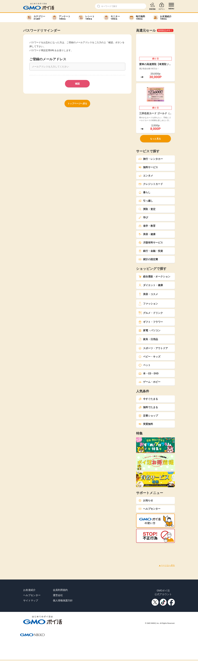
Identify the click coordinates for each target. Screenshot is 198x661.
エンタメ (145, 175)
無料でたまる (148, 407)
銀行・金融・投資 (150, 250)
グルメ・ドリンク (150, 313)
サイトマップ (30, 600)
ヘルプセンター (149, 508)
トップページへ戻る (77, 103)
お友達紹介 (29, 589)
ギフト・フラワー (150, 321)
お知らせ (145, 500)
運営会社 (58, 595)
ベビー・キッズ (149, 356)
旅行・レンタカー (150, 158)
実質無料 (145, 424)
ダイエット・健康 (150, 285)
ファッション (148, 303)
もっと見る (155, 138)
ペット (144, 365)
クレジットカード (150, 184)
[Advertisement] (56, 550)
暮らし (144, 192)
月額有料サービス (150, 242)
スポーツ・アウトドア (153, 348)
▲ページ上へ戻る (167, 565)
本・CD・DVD (148, 373)
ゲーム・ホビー (149, 381)
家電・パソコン (149, 330)
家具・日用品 (148, 339)
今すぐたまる (148, 398)
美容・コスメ (148, 294)
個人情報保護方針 (63, 600)
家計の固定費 (148, 259)
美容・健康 (146, 234)
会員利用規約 (60, 589)
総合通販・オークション (154, 276)
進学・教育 (146, 225)
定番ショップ (148, 415)
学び (143, 217)
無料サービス (148, 167)
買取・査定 (146, 209)
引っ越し (145, 200)
